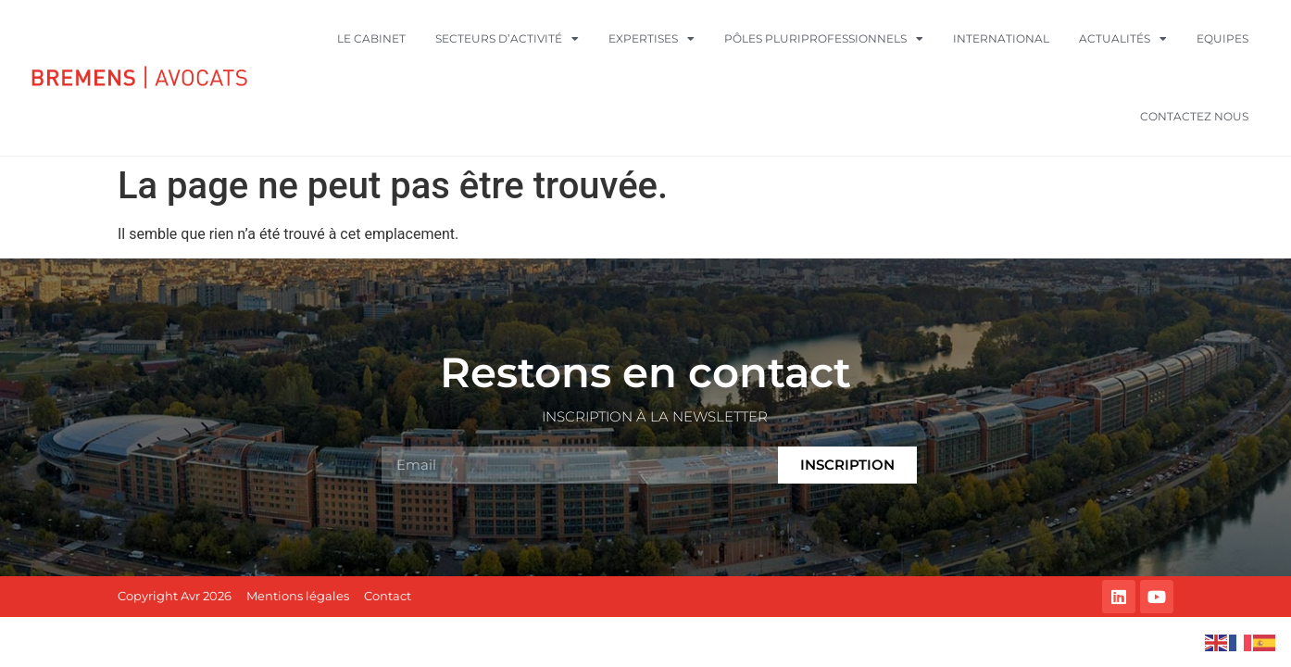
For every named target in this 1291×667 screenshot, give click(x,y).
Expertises (651, 39)
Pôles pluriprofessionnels (823, 39)
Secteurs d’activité (507, 39)
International (1001, 38)
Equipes (1222, 38)
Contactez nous (1194, 116)
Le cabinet (371, 38)
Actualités (1123, 39)
